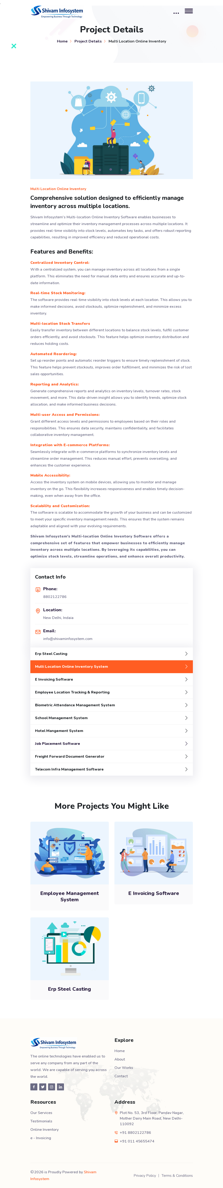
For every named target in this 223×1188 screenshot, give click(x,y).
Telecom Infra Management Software (69, 769)
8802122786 (55, 596)
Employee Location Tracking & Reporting (72, 692)
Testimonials (41, 1121)
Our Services (41, 1112)
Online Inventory (44, 1129)
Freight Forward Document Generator (69, 756)
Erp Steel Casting (51, 653)
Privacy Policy (145, 1175)
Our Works (123, 1067)
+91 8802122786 (135, 1132)
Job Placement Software (57, 743)
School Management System (61, 718)
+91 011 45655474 (137, 1141)
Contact (121, 1076)
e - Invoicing (40, 1138)
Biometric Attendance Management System (75, 705)
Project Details (88, 41)
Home (62, 41)
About (119, 1059)
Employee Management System (69, 896)
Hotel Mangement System (59, 730)
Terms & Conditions (177, 1175)
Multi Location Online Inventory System (71, 666)
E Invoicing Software (54, 679)
